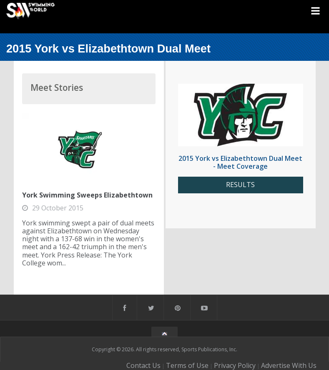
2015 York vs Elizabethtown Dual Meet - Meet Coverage (240, 162)
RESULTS (240, 185)
